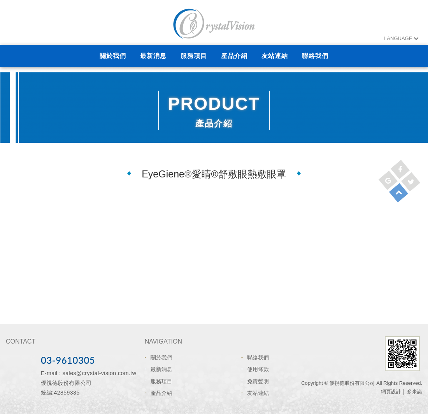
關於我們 (113, 56)
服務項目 (194, 56)
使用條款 (258, 369)
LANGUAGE (401, 38)
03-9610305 (68, 360)
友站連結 (274, 56)
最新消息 (153, 56)
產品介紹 (234, 56)
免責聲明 (258, 381)
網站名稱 (214, 23)
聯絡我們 (315, 56)
